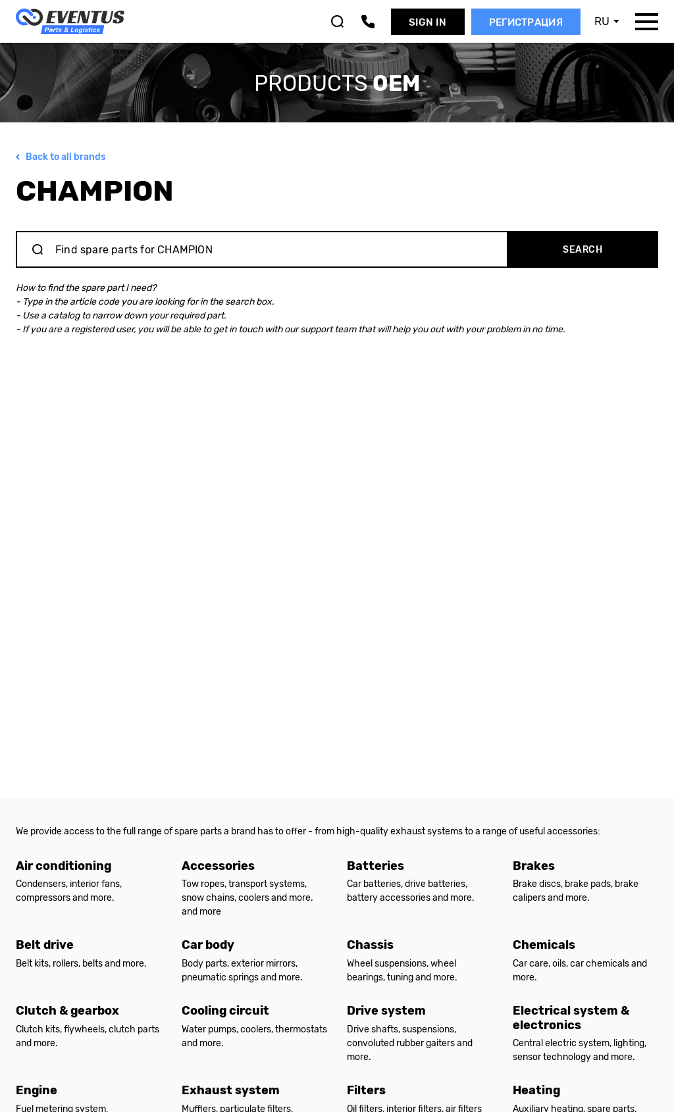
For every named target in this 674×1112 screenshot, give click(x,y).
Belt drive (45, 945)
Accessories (218, 866)
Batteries (375, 866)
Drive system (386, 1010)
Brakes (534, 866)
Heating (536, 1090)
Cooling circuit (225, 1010)
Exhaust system (231, 1090)
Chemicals (544, 945)
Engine (36, 1090)
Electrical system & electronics (571, 1017)
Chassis (370, 945)
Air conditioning (63, 866)
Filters (366, 1090)
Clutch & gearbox (67, 1010)
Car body (208, 945)
